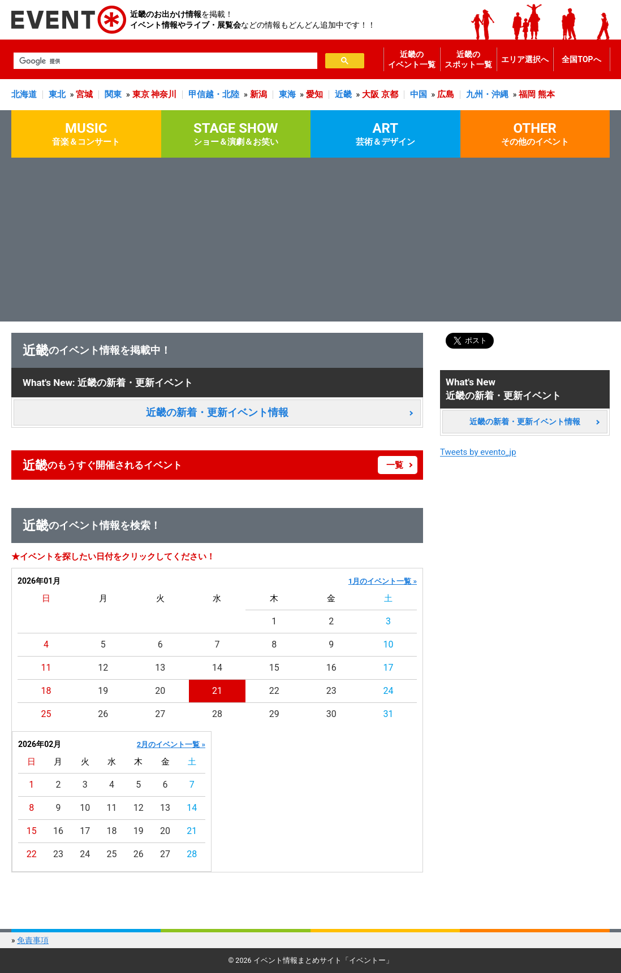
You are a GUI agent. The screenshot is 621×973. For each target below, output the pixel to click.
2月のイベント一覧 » (171, 744)
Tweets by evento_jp (478, 452)
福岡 (527, 94)
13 (160, 667)
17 (388, 667)
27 (160, 714)
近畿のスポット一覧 (468, 59)
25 (46, 714)
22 (274, 690)
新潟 (258, 94)
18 (46, 690)
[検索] (164, 61)
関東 (113, 94)
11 (46, 667)
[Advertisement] (310, 242)
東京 (140, 94)
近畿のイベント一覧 (411, 59)
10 (388, 644)
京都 (389, 94)
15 (274, 667)
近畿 (343, 94)
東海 (287, 94)
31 (388, 714)
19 (103, 690)
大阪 (370, 94)
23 (331, 690)
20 (160, 690)
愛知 (314, 94)
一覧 (394, 465)
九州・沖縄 (487, 94)
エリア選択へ (525, 59)
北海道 (24, 94)
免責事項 (33, 940)
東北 (57, 94)
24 (388, 690)
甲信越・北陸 (213, 94)
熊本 (546, 94)
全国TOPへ (581, 59)
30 (331, 714)
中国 (418, 94)
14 (217, 667)
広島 (445, 94)
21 (217, 690)
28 (217, 714)
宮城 (84, 94)
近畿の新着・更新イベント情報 (217, 412)
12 (103, 667)
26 (103, 714)
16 (331, 667)
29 (274, 714)
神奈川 (163, 94)
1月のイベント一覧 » (382, 581)
